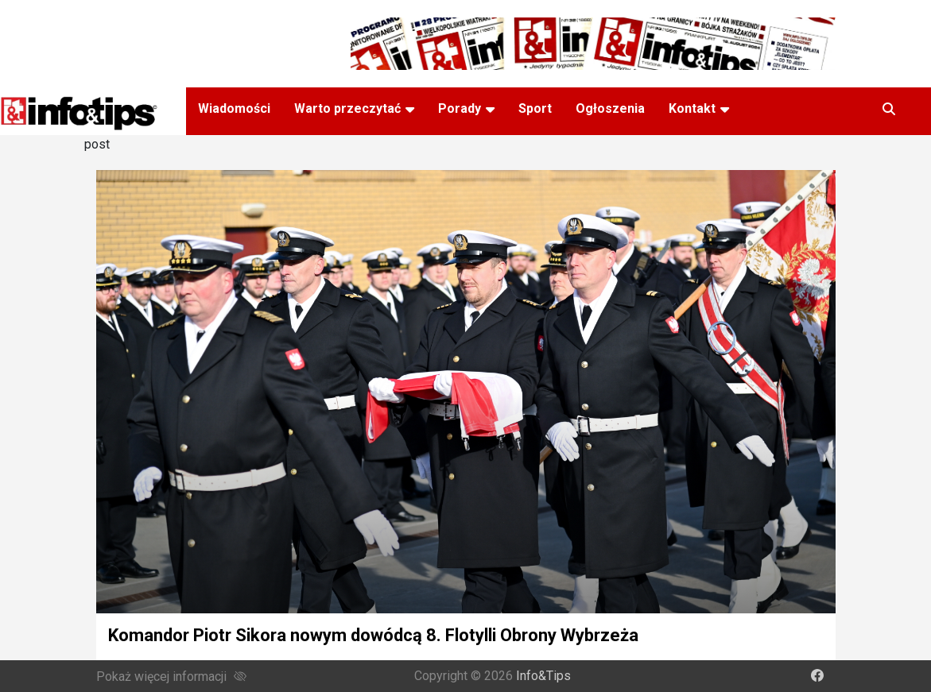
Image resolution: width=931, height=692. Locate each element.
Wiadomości (234, 108)
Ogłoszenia (610, 108)
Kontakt (692, 108)
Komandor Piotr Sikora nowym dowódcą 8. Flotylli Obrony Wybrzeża (373, 635)
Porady (459, 108)
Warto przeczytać (347, 108)
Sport (535, 108)
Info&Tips (543, 675)
